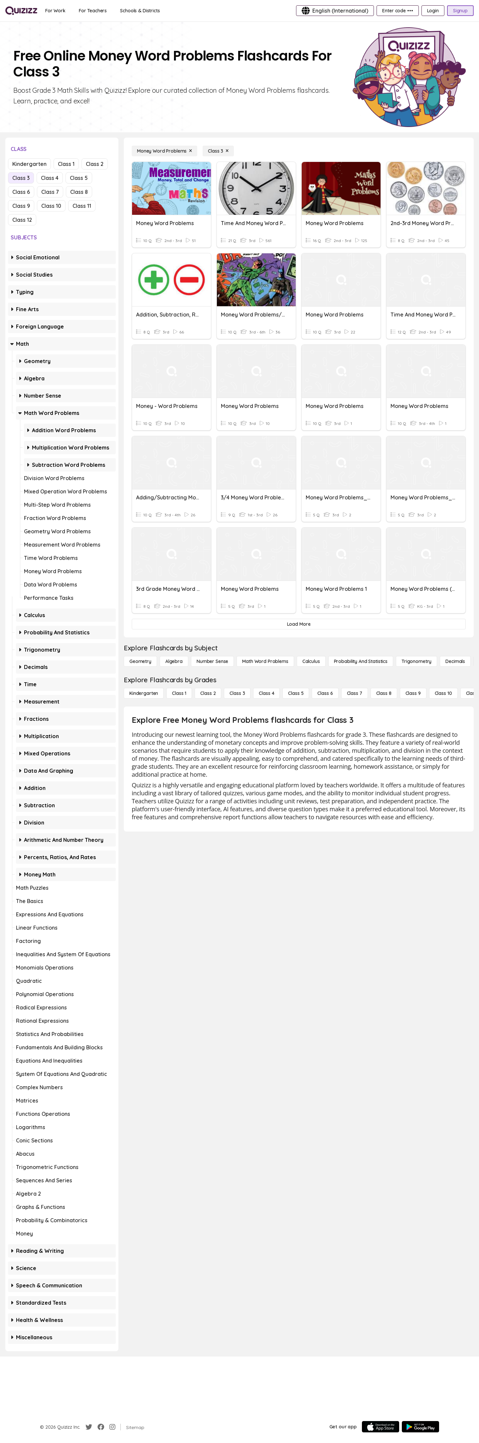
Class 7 (50, 192)
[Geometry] (140, 661)
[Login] (432, 10)
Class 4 (50, 178)
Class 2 (94, 164)
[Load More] (299, 624)
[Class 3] (218, 151)
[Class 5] (295, 693)
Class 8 (79, 192)
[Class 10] (443, 693)
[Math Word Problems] (265, 661)
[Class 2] (208, 693)
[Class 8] (384, 693)
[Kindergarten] (144, 693)
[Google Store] (420, 1426)
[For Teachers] (93, 10)
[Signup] (460, 10)
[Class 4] (266, 693)
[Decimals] (455, 661)
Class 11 (82, 205)
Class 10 (51, 205)
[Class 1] (179, 693)
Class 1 (66, 164)
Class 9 (21, 205)
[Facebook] (100, 1427)
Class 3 (21, 178)
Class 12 (22, 219)
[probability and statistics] (360, 661)
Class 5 (79, 178)
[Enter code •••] (397, 10)
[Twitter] (88, 1427)
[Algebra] (174, 661)
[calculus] (311, 661)
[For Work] (55, 10)
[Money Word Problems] (164, 151)
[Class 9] (413, 693)
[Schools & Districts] (140, 10)
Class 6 (21, 192)
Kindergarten (29, 164)
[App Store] (380, 1426)
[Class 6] (325, 693)
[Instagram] (112, 1427)
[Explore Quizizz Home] (21, 10)
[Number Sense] (212, 661)
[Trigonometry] (416, 661)
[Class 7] (354, 693)
